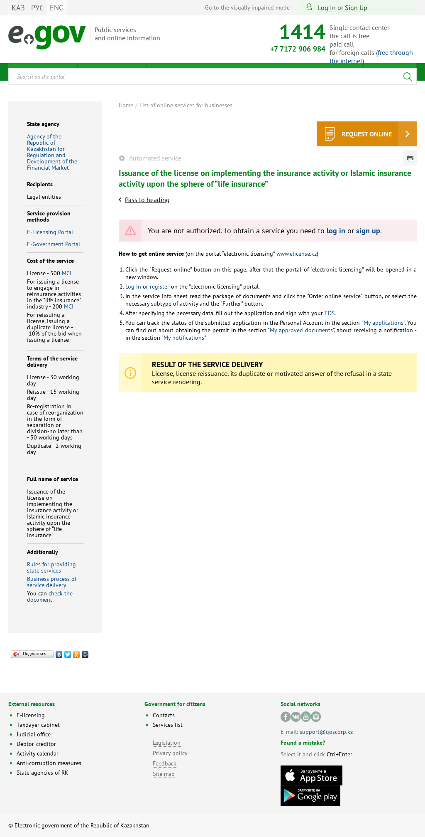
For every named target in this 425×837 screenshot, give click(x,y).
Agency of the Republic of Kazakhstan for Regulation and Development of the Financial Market (52, 152)
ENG (57, 7)
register (159, 286)
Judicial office (34, 734)
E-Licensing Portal (50, 232)
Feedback (164, 763)
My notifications (184, 337)
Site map (164, 774)
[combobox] (212, 76)
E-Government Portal (53, 244)
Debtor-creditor (36, 744)
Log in (327, 7)
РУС (37, 7)
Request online (367, 134)
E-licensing (31, 715)
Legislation (167, 742)
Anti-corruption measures (49, 763)
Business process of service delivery (51, 582)
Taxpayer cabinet (38, 724)
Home (126, 105)
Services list (168, 724)
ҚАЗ (18, 7)
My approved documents (301, 330)
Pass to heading (147, 199)
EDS (330, 313)
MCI (66, 273)
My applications (383, 322)
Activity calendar (38, 753)
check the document (50, 596)
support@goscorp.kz (326, 732)
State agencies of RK (42, 772)
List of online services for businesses (185, 105)
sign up (356, 7)
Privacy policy (170, 753)
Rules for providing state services (51, 567)
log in (336, 230)
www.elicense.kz (296, 253)
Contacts (164, 715)
